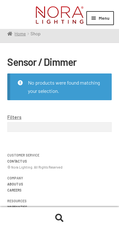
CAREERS (14, 190)
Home (20, 33)
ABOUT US (15, 184)
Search (59, 218)
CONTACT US (17, 161)
